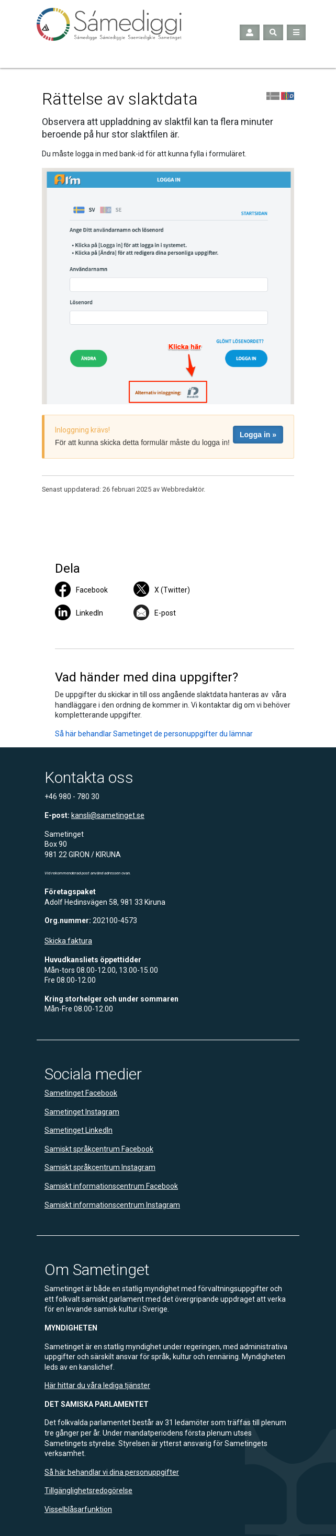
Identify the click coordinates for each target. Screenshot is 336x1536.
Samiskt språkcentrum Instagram (99, 1167)
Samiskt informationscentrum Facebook (111, 1186)
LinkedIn (89, 613)
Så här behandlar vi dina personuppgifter (111, 1472)
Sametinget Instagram (81, 1112)
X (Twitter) (172, 590)
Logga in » (258, 434)
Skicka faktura (68, 941)
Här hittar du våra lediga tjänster (97, 1385)
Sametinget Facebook (80, 1093)
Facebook (92, 590)
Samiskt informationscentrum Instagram (112, 1205)
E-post (165, 613)
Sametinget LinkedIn (78, 1130)
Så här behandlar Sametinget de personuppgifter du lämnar (154, 734)
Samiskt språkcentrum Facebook (98, 1149)
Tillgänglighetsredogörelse (88, 1490)
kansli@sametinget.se (107, 815)
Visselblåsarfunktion (78, 1509)
